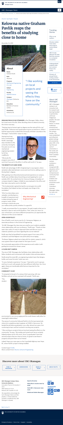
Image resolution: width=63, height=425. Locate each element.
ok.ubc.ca (52, 194)
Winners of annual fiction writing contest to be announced (54, 77)
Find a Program (8, 367)
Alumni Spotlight (7, 19)
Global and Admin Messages (35, 392)
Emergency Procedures (7, 422)
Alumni (16, 350)
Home (3, 13)
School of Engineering (26, 350)
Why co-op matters (52, 37)
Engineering (10, 90)
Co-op (9, 85)
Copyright (23, 422)
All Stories (55, 82)
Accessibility (29, 422)
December (11, 13)
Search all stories (32, 381)
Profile (12, 348)
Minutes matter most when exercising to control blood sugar (54, 45)
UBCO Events (54, 90)
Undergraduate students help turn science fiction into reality (53, 67)
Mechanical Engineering (14, 83)
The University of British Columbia (27, 3)
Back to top (6, 407)
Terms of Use (16, 422)
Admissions (23, 367)
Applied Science (11, 94)
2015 (6, 13)
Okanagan (10, 99)
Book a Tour (38, 367)
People (16, 19)
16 (14, 13)
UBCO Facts (53, 367)
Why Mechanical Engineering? (29, 197)
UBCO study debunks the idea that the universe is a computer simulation (54, 56)
